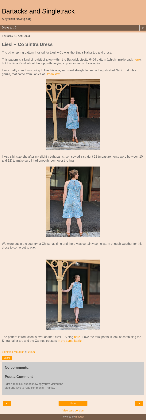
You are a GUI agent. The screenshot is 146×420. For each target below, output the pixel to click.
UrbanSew (53, 74)
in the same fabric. (69, 340)
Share (7, 358)
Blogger (79, 416)
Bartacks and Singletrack (38, 11)
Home (73, 403)
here (137, 59)
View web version (73, 410)
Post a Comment (19, 377)
